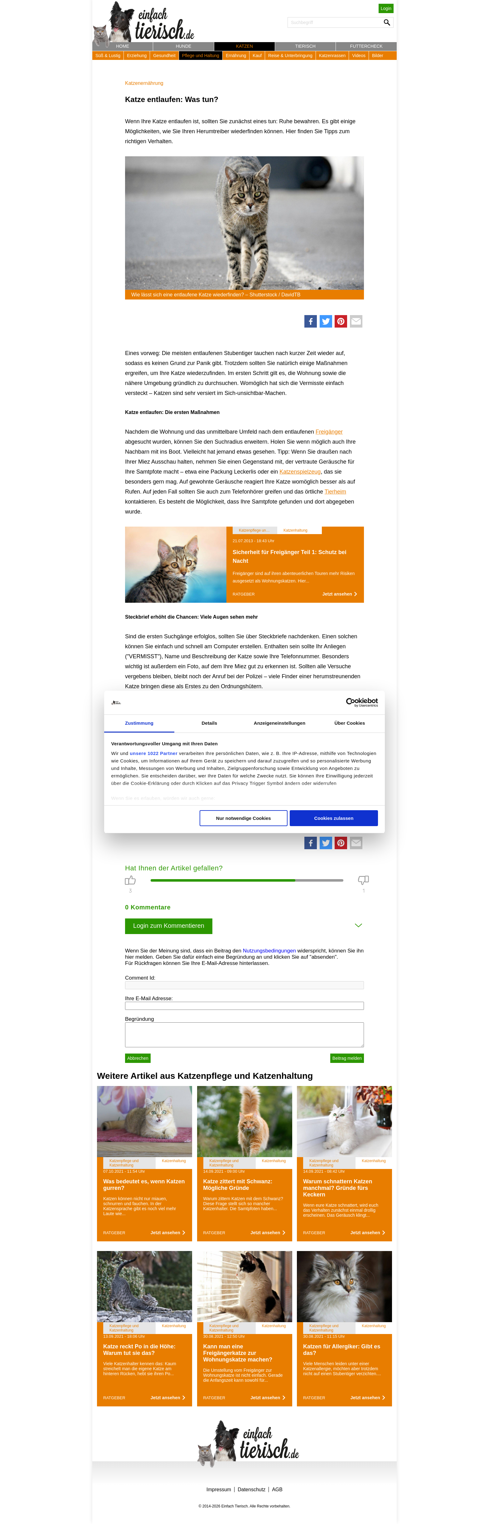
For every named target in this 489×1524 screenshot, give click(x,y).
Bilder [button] (377, 55)
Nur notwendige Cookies (243, 818)
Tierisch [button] (305, 46)
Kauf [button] (257, 55)
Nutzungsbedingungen (269, 951)
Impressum (218, 1489)
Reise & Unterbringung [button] (290, 55)
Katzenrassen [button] (332, 55)
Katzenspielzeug (300, 472)
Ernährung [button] (236, 55)
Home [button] (122, 46)
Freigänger (329, 432)
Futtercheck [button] (366, 46)
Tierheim (335, 492)
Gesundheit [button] (164, 55)
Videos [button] (359, 55)
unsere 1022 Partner (153, 753)
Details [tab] (209, 723)
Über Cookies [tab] (350, 723)
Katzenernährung (144, 83)
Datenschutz (251, 1489)
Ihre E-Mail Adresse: (149, 998)
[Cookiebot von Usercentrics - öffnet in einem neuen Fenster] (350, 702)
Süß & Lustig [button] (107, 55)
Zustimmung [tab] (139, 723)
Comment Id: (140, 978)
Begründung (139, 1019)
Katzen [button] (244, 46)
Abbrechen (137, 1058)
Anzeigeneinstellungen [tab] (279, 723)
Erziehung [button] (137, 55)
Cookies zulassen (333, 818)
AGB (277, 1489)
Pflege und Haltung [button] (200, 55)
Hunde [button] (183, 46)
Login (386, 8)
